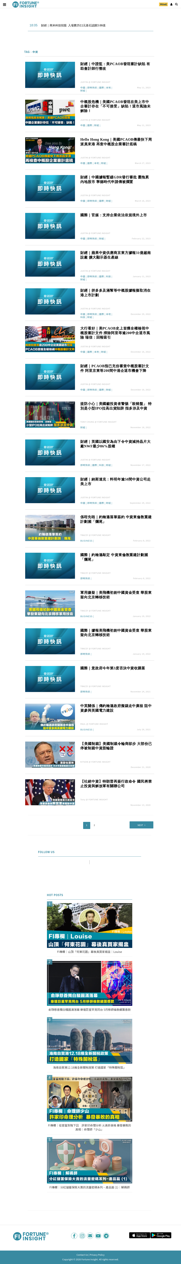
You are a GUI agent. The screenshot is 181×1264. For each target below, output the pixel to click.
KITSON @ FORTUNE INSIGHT (95, 761)
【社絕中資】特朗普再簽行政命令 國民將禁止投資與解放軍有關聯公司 (116, 783)
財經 (82, 90)
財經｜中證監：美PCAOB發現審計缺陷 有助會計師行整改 (115, 66)
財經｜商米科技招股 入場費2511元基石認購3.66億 (73, 25)
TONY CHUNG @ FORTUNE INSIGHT (98, 421)
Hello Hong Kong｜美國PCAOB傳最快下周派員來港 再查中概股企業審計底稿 (116, 142)
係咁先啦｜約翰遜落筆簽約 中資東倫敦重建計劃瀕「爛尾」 (116, 519)
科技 (108, 276)
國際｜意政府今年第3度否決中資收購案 (112, 668)
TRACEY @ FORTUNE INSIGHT (95, 535)
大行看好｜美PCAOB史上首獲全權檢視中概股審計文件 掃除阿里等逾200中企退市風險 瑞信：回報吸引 (115, 332)
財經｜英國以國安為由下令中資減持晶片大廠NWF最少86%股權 (115, 444)
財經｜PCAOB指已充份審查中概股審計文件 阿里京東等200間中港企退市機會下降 (114, 368)
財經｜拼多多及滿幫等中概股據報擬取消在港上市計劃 (115, 292)
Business (86, 540)
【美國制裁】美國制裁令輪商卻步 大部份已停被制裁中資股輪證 (116, 746)
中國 (82, 87)
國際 (101, 87)
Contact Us (82, 1254)
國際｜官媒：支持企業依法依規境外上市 (113, 215)
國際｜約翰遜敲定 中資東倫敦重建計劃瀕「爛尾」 (114, 557)
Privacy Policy (97, 1254)
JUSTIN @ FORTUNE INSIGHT (95, 82)
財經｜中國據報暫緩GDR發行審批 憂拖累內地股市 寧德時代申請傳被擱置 (114, 179)
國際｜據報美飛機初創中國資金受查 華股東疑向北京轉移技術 (116, 632)
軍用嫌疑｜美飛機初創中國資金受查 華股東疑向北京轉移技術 (116, 595)
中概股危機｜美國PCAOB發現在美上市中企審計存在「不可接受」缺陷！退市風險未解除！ (115, 106)
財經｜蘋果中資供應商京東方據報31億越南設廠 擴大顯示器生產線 (115, 255)
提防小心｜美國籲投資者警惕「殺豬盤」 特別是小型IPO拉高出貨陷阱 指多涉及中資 (116, 406)
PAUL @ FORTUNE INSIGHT (94, 723)
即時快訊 (92, 87)
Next (135, 824)
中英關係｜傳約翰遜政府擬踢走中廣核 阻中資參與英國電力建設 (116, 708)
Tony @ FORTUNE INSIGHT (94, 799)
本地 (108, 87)
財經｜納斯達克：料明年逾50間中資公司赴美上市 (115, 481)
